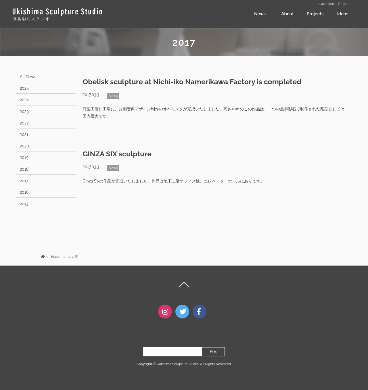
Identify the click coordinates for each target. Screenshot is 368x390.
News (260, 13)
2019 (24, 157)
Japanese (325, 4)
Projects (315, 13)
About (287, 13)
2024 (24, 99)
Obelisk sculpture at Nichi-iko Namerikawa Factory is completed (192, 82)
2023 (24, 111)
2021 (24, 134)
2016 (24, 192)
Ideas (342, 13)
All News (28, 76)
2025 (24, 88)
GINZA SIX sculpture (117, 154)
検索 (213, 351)
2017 (24, 180)
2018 (24, 169)
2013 (24, 203)
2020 (24, 146)
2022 (24, 123)
